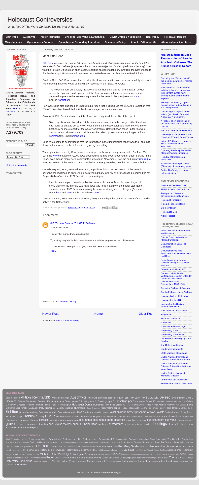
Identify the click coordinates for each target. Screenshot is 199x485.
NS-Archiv (166, 322)
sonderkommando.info (172, 349)
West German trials (122, 416)
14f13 (8, 398)
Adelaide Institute (21, 439)
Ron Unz (34, 458)
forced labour (132, 420)
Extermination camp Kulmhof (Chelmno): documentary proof (176, 164)
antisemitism (173, 416)
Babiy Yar (140, 398)
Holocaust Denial (82, 404)
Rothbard (42, 458)
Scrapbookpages (127, 458)
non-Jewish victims (60, 423)
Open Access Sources (40, 42)
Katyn (135, 405)
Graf (120, 446)
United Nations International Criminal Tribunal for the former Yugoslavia (176, 366)
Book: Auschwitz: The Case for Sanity (169, 439)
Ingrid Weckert (87, 450)
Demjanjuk (31, 401)
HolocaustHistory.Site (171, 300)
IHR (24, 450)
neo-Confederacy (181, 461)
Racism (143, 408)
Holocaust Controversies (39, 19)
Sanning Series (75, 457)
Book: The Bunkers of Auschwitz (169, 442)
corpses (44, 419)
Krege (8, 454)
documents (85, 419)
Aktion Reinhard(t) (35, 397)
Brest (174, 398)
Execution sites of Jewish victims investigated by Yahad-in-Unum (176, 263)
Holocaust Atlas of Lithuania (175, 296)
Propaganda (133, 408)
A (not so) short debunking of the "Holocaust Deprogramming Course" (176, 123)
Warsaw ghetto (94, 416)
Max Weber (105, 454)
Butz (33, 446)
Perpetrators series (110, 408)
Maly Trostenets (47, 408)
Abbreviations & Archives (176, 42)
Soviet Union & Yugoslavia (125, 36)
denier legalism (129, 461)
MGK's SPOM (48, 453)
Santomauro (106, 458)
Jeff (52, 223)
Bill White (58, 439)
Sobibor (12, 412)
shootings (159, 424)
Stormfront (146, 458)
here (58, 192)
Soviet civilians (117, 411)
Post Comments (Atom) (67, 320)
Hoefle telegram (64, 405)
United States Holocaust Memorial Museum (173, 374)
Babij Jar (129, 398)
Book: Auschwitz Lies (72, 439)
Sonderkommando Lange (95, 412)
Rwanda (176, 408)
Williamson (82, 461)
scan (136, 96)
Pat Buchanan (155, 454)
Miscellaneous (13, 42)
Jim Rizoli (163, 450)
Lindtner (22, 454)
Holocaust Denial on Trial (173, 185)
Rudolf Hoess (165, 408)
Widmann (73, 461)
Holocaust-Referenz (171, 200)
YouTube (148, 417)
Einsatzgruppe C (88, 401)
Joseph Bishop (174, 450)
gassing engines (185, 420)
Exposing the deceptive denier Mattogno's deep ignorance (176, 151)
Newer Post (50, 313)
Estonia (149, 401)
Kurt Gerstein (181, 405)
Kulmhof (171, 405)
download (10, 111)
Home (98, 313)
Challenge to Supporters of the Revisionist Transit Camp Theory (177, 135)
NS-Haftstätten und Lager (173, 326)
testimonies (11, 427)
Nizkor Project (168, 216)
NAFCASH (116, 454)
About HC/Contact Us (143, 42)
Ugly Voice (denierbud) (19, 460)
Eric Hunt (97, 446)
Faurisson (107, 446)
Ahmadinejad (34, 439)
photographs (115, 423)
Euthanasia (159, 401)
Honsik (8, 450)
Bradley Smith (24, 446)
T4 (7, 416)
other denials (20, 464)
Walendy (37, 461)
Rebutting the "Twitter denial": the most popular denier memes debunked (176, 81)
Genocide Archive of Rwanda (175, 288)
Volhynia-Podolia (79, 416)
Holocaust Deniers (175, 36)
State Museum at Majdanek (174, 353)
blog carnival (187, 416)
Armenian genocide (60, 398)
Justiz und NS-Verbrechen (174, 310)
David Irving (71, 447)
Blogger (117, 472)
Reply (53, 251)
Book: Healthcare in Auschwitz (43, 442)
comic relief (101, 461)
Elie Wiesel (140, 401)
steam (190, 424)
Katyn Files (166, 314)
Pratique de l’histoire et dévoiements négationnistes (175, 194)
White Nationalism (60, 461)
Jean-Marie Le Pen (142, 450)
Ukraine (60, 416)
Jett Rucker (154, 450)
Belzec (164, 397)
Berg (51, 439)
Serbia (183, 408)
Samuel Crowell (61, 458)
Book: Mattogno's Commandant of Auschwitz (102, 442)
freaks (170, 461)
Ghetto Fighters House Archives (177, 292)
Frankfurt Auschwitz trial (175, 401)
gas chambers (155, 419)
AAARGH (9, 439)
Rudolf (50, 457)
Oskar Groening (93, 408)
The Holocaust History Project (176, 189)
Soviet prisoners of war (141, 411)
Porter (176, 454)
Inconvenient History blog (39, 450)
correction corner (57, 420)
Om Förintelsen (168, 208)
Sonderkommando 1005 (70, 412)
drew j (164, 461)
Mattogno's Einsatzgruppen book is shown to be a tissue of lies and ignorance (176, 105)
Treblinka (30, 416)
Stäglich (154, 458)
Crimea (21, 401)
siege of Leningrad (177, 424)
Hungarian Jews (101, 405)
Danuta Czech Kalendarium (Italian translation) (174, 238)
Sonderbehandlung (28, 412)
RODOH (183, 454)
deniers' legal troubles (149, 461)
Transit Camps (15, 416)
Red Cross (153, 408)
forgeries (142, 420)
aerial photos (158, 416)
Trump (41, 416)
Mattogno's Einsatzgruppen (86, 454)
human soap (23, 424)
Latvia (190, 405)
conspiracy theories (28, 420)
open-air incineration (85, 423)
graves (11, 424)
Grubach (144, 446)
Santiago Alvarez (92, 457)
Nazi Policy (152, 36)
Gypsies (21, 405)
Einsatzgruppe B (72, 401)
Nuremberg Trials (169, 330)
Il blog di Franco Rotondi (173, 204)
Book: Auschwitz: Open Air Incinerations (131, 439)
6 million (15, 398)
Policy (124, 408)
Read (15, 108)
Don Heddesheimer (85, 447)
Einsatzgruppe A (55, 401)
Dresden (42, 401)
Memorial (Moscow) (170, 318)
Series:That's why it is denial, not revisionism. (175, 171)
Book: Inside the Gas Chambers (71, 442)
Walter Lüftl (46, 461)
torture (19, 427)
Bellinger (44, 439)
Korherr (162, 405)
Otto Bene (48, 63)
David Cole (62, 447)
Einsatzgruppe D (106, 401)
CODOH (42, 446)
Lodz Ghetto (21, 408)
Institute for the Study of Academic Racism (173, 305)
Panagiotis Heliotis (141, 454)
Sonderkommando (48, 412)
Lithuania (10, 408)
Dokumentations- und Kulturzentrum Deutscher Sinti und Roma (176, 253)
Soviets (159, 411)
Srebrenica (170, 412)
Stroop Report (187, 412)
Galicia (189, 401)
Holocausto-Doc (169, 212)
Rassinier (17, 458)
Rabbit (190, 454)
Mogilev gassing (65, 408)
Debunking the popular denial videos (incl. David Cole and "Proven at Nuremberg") (175, 114)
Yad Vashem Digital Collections (176, 383)
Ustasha (68, 417)
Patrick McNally (168, 454)
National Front (128, 454)
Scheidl (116, 458)
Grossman (11, 405)
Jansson (129, 449)
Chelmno (11, 401)
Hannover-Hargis (159, 446)
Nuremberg (79, 408)
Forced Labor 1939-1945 (173, 269)
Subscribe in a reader (17, 165)
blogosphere (12, 420)
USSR (50, 416)
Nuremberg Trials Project (173, 334)
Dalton (54, 446)
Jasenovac (127, 405)
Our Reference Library (172, 345)
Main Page (12, 36)
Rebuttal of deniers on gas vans (176, 130)
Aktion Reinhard (50, 36)
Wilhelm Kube (138, 416)
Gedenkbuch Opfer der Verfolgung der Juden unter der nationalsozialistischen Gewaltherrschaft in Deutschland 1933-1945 (176, 278)
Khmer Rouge (144, 405)
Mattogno (64, 454)
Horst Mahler (17, 450)
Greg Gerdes (132, 446)
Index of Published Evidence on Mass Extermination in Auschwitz (176, 144)
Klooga (155, 405)
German (54, 136)
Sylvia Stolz (163, 458)
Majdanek (33, 408)
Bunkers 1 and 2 (185, 398)
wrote (56, 155)
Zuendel (91, 461)
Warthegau (108, 416)
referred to (145, 159)
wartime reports (30, 427)
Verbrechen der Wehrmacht (174, 379)
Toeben (190, 458)
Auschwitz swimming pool (100, 398)
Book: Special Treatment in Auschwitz (138, 442)
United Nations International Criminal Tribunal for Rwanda (175, 358)
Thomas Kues (177, 457)
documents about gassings (109, 419)
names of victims (39, 424)
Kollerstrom (187, 450)
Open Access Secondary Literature (79, 42)
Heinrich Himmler (34, 405)
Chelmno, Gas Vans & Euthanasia (84, 36)
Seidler (138, 458)
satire (148, 424)
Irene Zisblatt (116, 405)
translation (63, 100)
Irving (100, 450)
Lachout (15, 454)
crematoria (72, 420)
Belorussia (152, 397)
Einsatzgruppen (125, 401)
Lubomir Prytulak (32, 454)
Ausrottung (118, 398)
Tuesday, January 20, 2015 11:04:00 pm (75, 223)
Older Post (146, 313)
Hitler (53, 405)
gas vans (170, 419)
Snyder (190, 408)
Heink (173, 446)
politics (128, 424)
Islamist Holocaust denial (113, 450)
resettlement (138, 424)
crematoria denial (114, 461)
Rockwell (25, 458)
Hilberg (47, 405)
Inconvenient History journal (66, 450)
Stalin (177, 412)
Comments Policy (115, 42)
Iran (96, 450)
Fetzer (115, 447)
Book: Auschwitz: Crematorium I (97, 439)
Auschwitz (29, 36)
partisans (103, 424)
